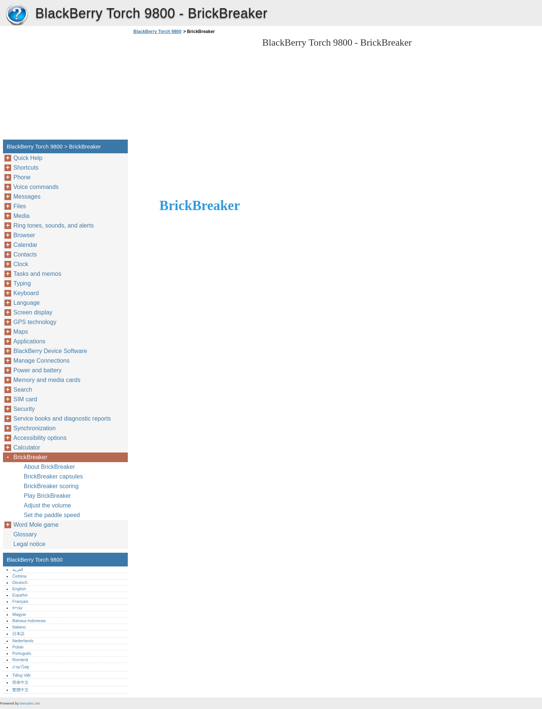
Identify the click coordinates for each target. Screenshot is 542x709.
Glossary (25, 534)
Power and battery (37, 370)
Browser (24, 235)
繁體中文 (20, 689)
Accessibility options (39, 438)
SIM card (25, 399)
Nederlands (22, 640)
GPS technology (34, 322)
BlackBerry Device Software (50, 351)
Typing (22, 283)
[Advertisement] (194, 89)
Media (21, 216)
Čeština (19, 576)
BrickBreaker (30, 457)
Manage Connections (41, 360)
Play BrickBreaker (47, 496)
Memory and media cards (47, 380)
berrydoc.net (29, 703)
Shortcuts (26, 167)
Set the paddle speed (52, 515)
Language (26, 303)
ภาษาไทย (20, 667)
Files (19, 206)
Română (20, 659)
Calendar (25, 245)
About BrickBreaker (49, 467)
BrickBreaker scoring (51, 486)
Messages (26, 196)
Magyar (19, 614)
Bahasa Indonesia (29, 620)
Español (19, 595)
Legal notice (29, 544)
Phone (21, 177)
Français (20, 601)
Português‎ (21, 653)
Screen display (32, 312)
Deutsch (19, 582)
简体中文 (20, 682)
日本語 (18, 633)
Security (24, 409)
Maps (20, 332)
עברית (17, 607)
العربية (17, 569)
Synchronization (34, 428)
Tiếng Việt (21, 675)
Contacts (25, 254)
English (19, 589)
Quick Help (27, 158)
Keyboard (26, 293)
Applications (29, 341)
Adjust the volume (47, 505)
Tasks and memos (37, 274)
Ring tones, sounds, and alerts (53, 225)
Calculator (26, 447)
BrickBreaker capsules (53, 476)
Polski (17, 647)
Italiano (19, 627)
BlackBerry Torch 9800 (17, 15)
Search (22, 389)
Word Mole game (36, 525)
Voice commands (36, 187)
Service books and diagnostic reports (62, 418)
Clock (20, 264)
